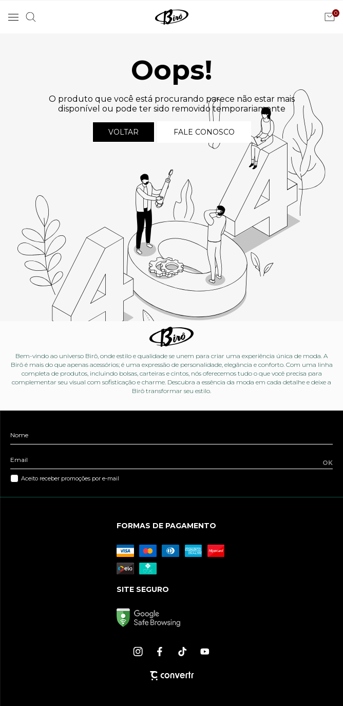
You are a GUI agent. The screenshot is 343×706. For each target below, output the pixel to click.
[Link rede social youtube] (205, 651)
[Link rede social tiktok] (183, 651)
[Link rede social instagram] (138, 651)
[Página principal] (171, 17)
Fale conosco (204, 132)
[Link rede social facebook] (160, 651)
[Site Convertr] (172, 675)
